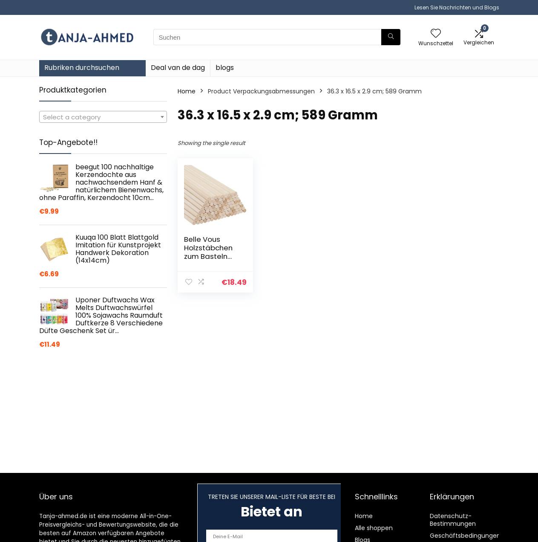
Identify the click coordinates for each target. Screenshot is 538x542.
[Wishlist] (436, 34)
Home (187, 91)
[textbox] (103, 117)
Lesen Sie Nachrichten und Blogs (456, 7)
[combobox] (103, 117)
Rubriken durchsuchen (81, 67)
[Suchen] (390, 37)
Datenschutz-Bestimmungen (453, 520)
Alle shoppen (374, 528)
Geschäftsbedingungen (465, 535)
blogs (225, 67)
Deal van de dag (178, 67)
